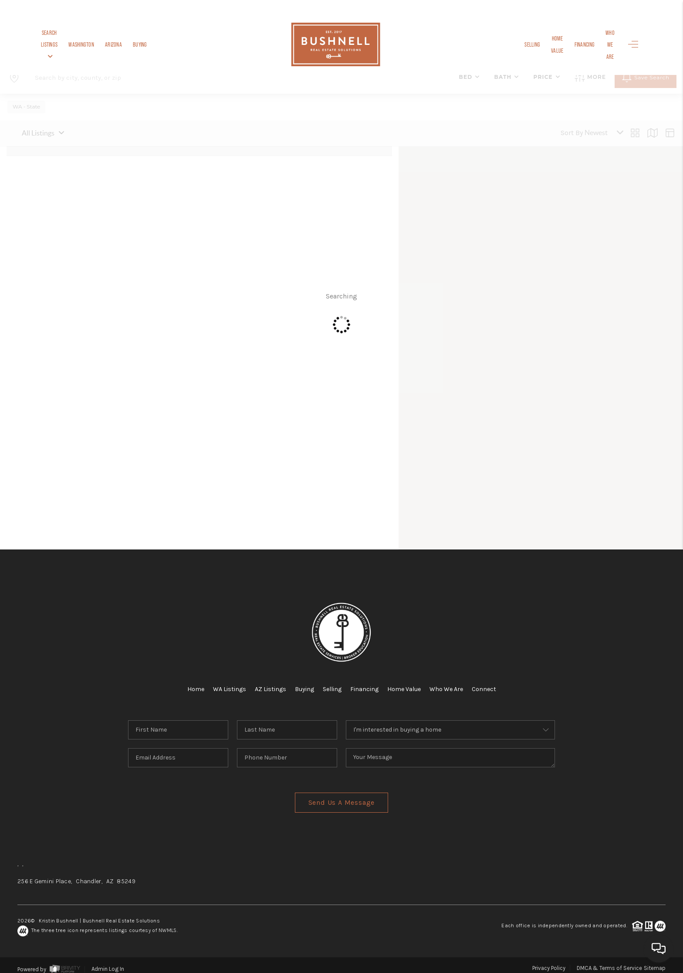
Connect (494, 682)
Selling (505, 44)
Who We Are (602, 44)
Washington (106, 44)
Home (185, 682)
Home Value (536, 44)
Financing (569, 44)
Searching (341, 292)
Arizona (138, 44)
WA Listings (221, 682)
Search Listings (61, 44)
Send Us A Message (341, 795)
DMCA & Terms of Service (609, 961)
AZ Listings (265, 682)
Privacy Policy (548, 961)
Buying (165, 44)
